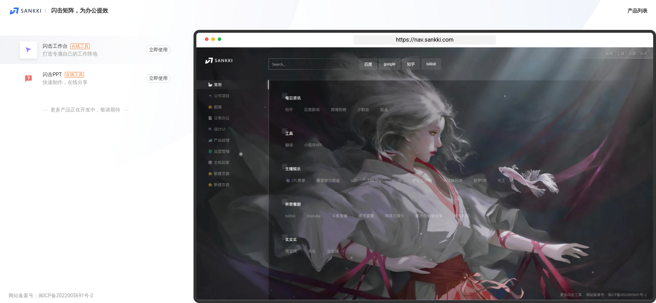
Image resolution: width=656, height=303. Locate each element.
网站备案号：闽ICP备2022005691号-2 (51, 295)
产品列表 (637, 11)
